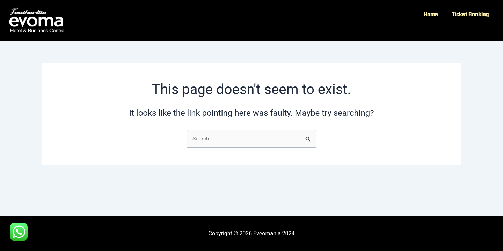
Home (431, 15)
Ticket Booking (470, 15)
